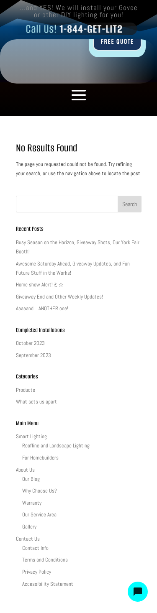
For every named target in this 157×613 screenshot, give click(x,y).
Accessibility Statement (47, 583)
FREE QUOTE (117, 41)
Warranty (31, 502)
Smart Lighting (31, 436)
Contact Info (35, 548)
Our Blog (31, 479)
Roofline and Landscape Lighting (56, 445)
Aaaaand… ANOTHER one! (42, 308)
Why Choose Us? (39, 490)
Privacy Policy (36, 571)
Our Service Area (39, 514)
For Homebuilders (40, 457)
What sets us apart (36, 401)
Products (25, 389)
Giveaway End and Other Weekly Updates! (59, 296)
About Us (25, 469)
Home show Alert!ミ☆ (40, 284)
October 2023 (30, 343)
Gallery (29, 526)
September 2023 (33, 355)
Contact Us (28, 538)
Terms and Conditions (45, 559)
